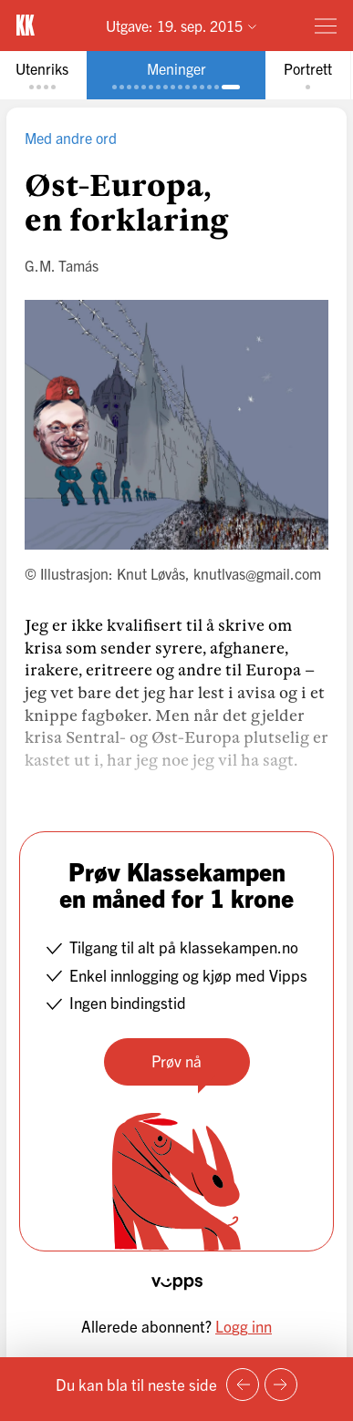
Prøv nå (176, 1060)
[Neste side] (281, 1384)
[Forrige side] (242, 1384)
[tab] (176, 75)
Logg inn (243, 1325)
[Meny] (326, 25)
